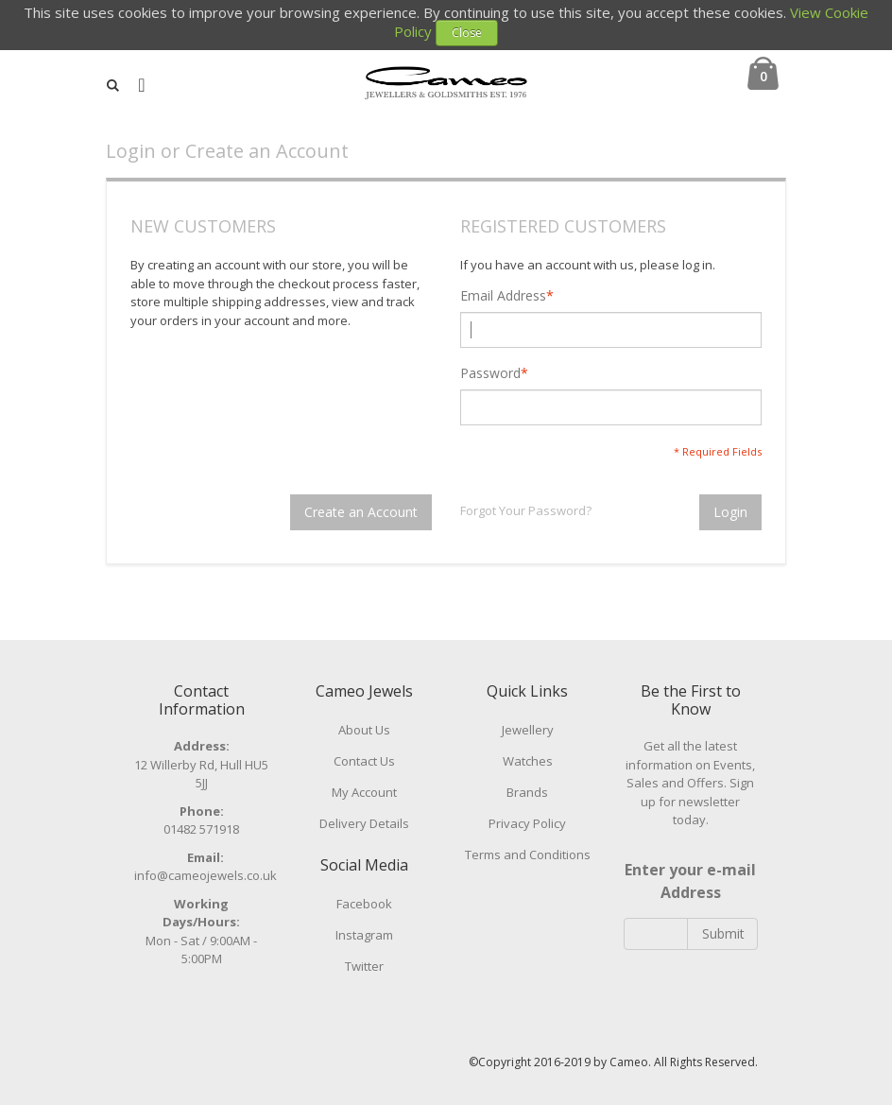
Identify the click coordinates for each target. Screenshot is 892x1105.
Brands (527, 792)
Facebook (364, 903)
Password (490, 373)
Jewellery (528, 729)
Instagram (364, 934)
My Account (364, 792)
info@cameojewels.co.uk (205, 875)
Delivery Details (364, 823)
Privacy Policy (527, 823)
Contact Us (364, 760)
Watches (528, 760)
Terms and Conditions (528, 854)
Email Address (503, 295)
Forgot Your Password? (526, 510)
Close (467, 33)
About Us (364, 729)
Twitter (364, 966)
